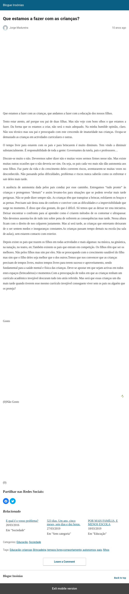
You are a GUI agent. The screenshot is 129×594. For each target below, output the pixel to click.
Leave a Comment (64, 561)
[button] (6, 501)
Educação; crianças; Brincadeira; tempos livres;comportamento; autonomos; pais (56, 549)
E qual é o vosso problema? (22, 520)
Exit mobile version (64, 588)
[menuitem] (24, 527)
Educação (22, 542)
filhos (106, 549)
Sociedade (35, 542)
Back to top (120, 577)
